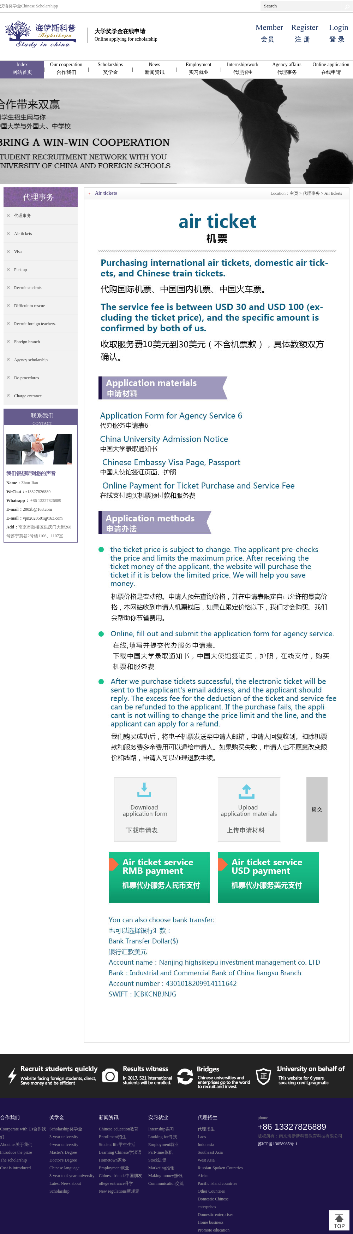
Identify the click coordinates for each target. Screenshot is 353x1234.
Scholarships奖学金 (110, 68)
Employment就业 (114, 1167)
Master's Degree (63, 1152)
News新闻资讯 (154, 68)
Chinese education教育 (118, 1129)
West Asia (206, 1160)
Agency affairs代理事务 (286, 68)
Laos (202, 1136)
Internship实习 (161, 1129)
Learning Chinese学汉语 (120, 1152)
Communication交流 (166, 1183)
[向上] (339, 1220)
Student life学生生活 (117, 1144)
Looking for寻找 (162, 1136)
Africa (203, 1175)
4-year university (63, 1144)
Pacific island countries (217, 1183)
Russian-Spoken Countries (220, 1167)
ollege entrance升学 (116, 1183)
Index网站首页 (22, 68)
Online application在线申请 (331, 68)
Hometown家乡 (112, 1160)
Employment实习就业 (198, 68)
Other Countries (211, 1191)
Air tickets (333, 193)
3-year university (63, 1136)
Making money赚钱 (165, 1175)
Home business (210, 1222)
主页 (294, 193)
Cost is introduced (15, 1167)
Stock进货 (157, 1160)
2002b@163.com (37, 509)
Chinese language (64, 1167)
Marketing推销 (161, 1167)
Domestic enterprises (215, 1214)
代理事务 (311, 193)
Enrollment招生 (112, 1136)
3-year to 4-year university (72, 1175)
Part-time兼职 (160, 1152)
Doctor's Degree (63, 1160)
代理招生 (206, 1129)
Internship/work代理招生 (242, 68)
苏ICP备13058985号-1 (278, 1143)
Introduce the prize (16, 1152)
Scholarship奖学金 (65, 1129)
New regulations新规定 (119, 1191)
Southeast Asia (210, 1152)
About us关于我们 (16, 1144)
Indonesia (206, 1144)
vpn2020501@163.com (43, 518)
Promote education (213, 1230)
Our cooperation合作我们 (66, 68)
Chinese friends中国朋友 (120, 1175)
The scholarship (13, 1160)
